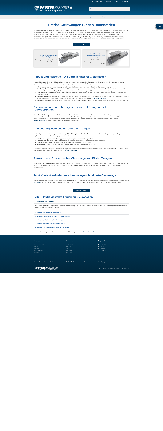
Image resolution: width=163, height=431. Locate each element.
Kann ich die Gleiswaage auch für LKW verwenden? (54, 227)
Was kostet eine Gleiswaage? (46, 201)
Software (52, 17)
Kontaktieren (37, 182)
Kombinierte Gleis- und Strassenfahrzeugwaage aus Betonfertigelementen (96, 55)
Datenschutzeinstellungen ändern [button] (44, 262)
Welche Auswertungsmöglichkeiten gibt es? (51, 223)
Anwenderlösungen (87, 17)
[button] (81, 201)
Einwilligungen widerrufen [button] (106, 262)
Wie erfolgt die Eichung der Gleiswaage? (50, 220)
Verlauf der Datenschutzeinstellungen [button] (77, 262)
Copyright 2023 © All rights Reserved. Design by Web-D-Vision (113, 268)
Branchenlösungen (68, 17)
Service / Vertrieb (105, 17)
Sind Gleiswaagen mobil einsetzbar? (49, 212)
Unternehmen (122, 17)
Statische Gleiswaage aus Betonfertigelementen (48, 56)
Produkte (39, 17)
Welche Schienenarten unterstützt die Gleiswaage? (54, 216)
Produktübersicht (88, 232)
